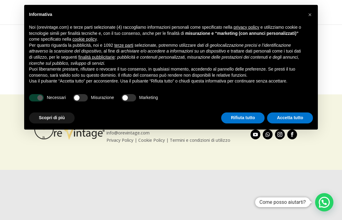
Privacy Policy (119, 140)
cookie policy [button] (84, 39)
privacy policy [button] (246, 27)
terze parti (123, 45)
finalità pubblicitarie (96, 57)
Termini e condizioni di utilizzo (200, 140)
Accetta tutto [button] (290, 117)
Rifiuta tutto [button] (243, 117)
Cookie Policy (151, 140)
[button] (324, 202)
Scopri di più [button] (52, 117)
